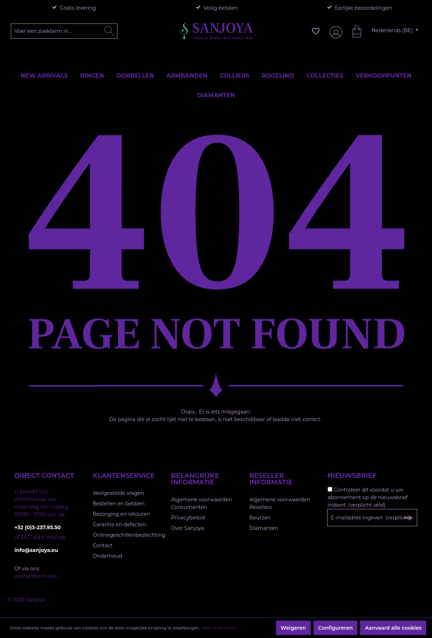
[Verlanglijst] (315, 31)
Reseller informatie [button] (271, 479)
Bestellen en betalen (119, 503)
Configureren (335, 628)
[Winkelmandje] (353, 31)
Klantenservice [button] (124, 476)
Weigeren (293, 628)
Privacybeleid (188, 517)
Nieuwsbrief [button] (352, 476)
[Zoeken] (109, 31)
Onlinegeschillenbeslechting (129, 535)
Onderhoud (107, 556)
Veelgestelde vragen (118, 493)
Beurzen (260, 517)
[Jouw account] (334, 31)
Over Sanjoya (187, 528)
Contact (103, 545)
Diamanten (263, 528)
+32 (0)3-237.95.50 (37, 527)
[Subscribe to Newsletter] (407, 518)
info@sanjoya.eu (36, 550)
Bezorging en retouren (121, 514)
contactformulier (35, 576)
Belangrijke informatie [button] (195, 479)
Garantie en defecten (119, 524)
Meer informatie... (220, 627)
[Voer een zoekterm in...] (64, 31)
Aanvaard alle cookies (393, 628)
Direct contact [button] (44, 476)
